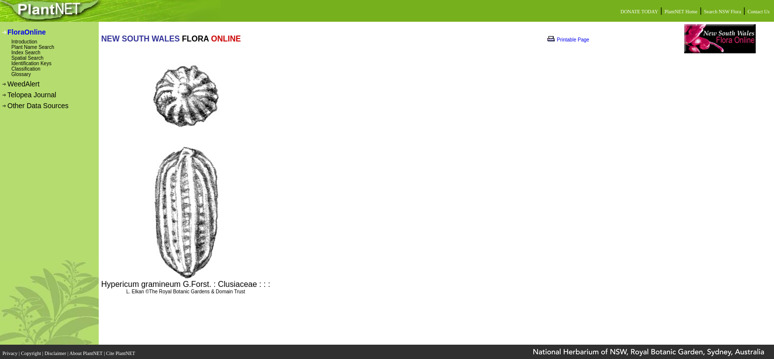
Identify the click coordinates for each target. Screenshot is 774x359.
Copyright (31, 350)
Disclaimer (55, 350)
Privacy (10, 350)
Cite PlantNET (121, 350)
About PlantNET (86, 350)
